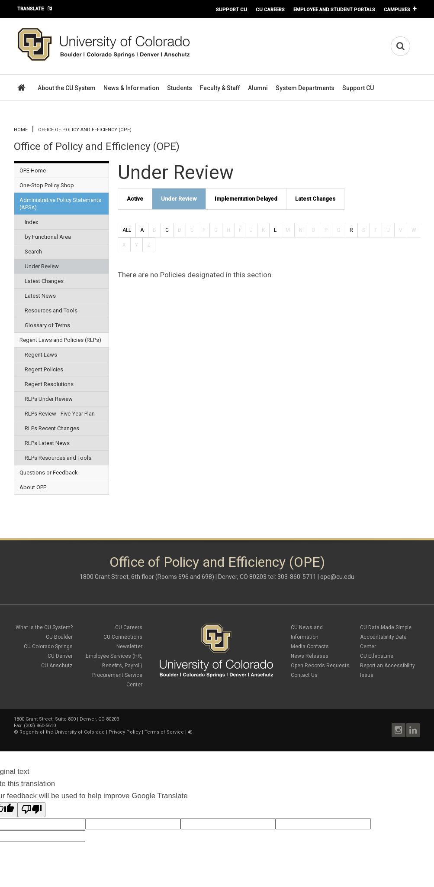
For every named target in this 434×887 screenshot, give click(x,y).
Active (135, 198)
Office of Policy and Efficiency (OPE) (85, 130)
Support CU (231, 9)
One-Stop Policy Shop (46, 185)
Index (31, 222)
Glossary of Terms (47, 325)
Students (179, 87)
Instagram (398, 730)
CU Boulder (59, 637)
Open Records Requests (320, 666)
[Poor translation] (31, 809)
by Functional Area (48, 237)
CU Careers (270, 9)
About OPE (32, 487)
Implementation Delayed (246, 198)
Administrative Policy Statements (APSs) (60, 204)
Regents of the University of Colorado (62, 732)
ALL (126, 230)
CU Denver (60, 656)
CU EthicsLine (376, 656)
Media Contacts (310, 646)
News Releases (309, 656)
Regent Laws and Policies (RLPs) (60, 340)
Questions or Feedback (48, 472)
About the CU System (67, 87)
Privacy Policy (125, 732)
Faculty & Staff (220, 87)
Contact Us (304, 675)
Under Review (42, 266)
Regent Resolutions (49, 384)
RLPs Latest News (47, 443)
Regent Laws (41, 354)
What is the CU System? (44, 627)
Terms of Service (164, 732)
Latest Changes (44, 281)
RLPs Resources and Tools (58, 458)
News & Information (131, 87)
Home (21, 130)
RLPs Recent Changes (52, 428)
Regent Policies (44, 369)
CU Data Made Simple (385, 627)
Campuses (397, 9)
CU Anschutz (57, 666)
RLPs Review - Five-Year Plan (60, 413)
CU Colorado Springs (48, 646)
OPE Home (32, 170)
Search (33, 251)
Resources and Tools (51, 310)
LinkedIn (413, 730)
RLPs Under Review (49, 399)
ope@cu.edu (337, 576)
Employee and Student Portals (334, 9)
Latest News (40, 295)
